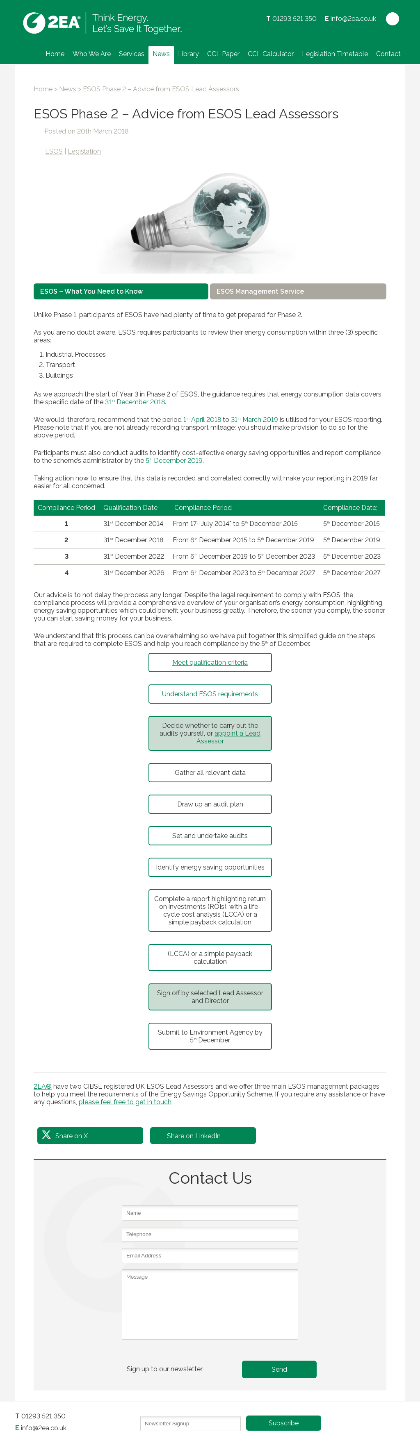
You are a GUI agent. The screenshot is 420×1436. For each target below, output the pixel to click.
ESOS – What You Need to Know (91, 291)
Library (188, 54)
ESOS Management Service (260, 291)
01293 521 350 (294, 19)
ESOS (54, 151)
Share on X (71, 1136)
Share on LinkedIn (194, 1136)
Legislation (84, 151)
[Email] (190, 1423)
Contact (388, 54)
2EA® (43, 1086)
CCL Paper (223, 54)
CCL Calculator (271, 54)
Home (55, 54)
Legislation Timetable (335, 54)
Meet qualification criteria (210, 662)
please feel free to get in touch (125, 1102)
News (161, 54)
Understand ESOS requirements (210, 694)
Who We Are (92, 54)
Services (131, 54)
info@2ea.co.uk (353, 19)
